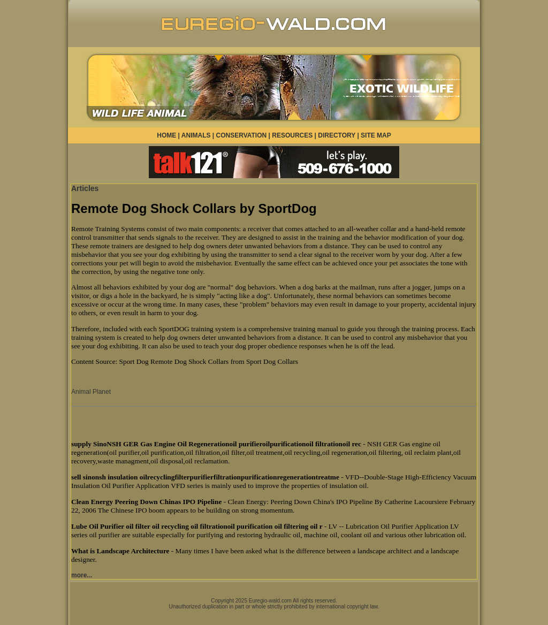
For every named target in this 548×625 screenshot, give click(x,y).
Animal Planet (91, 391)
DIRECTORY (336, 135)
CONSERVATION (241, 135)
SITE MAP (376, 135)
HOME (166, 135)
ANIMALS (196, 135)
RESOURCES (292, 135)
